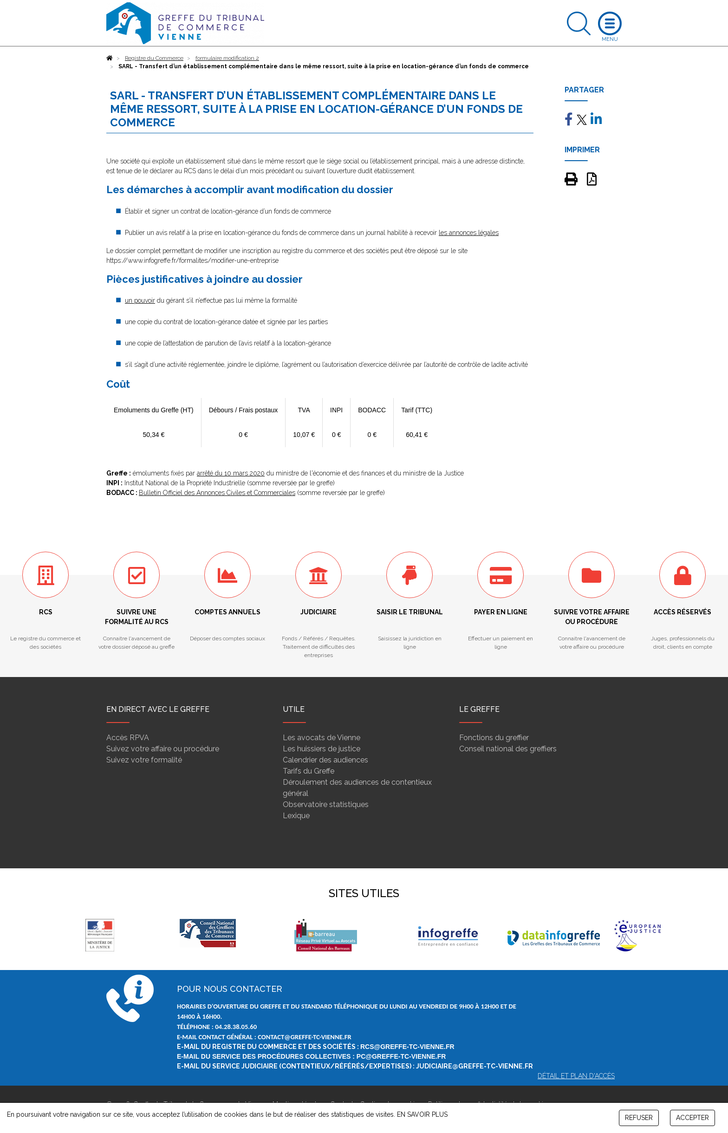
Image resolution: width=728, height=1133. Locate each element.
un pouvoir (140, 300)
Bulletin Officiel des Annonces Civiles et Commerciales (217, 492)
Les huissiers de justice (321, 748)
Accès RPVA (127, 737)
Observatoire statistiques (326, 804)
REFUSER (639, 1117)
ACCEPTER (692, 1117)
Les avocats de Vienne (321, 737)
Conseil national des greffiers (508, 748)
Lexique (296, 815)
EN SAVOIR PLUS (422, 1114)
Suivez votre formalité (144, 759)
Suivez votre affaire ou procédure (162, 748)
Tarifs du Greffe (308, 771)
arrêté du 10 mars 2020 (231, 473)
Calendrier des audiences (325, 759)
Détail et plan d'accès (576, 1076)
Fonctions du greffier (494, 737)
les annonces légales (469, 232)
